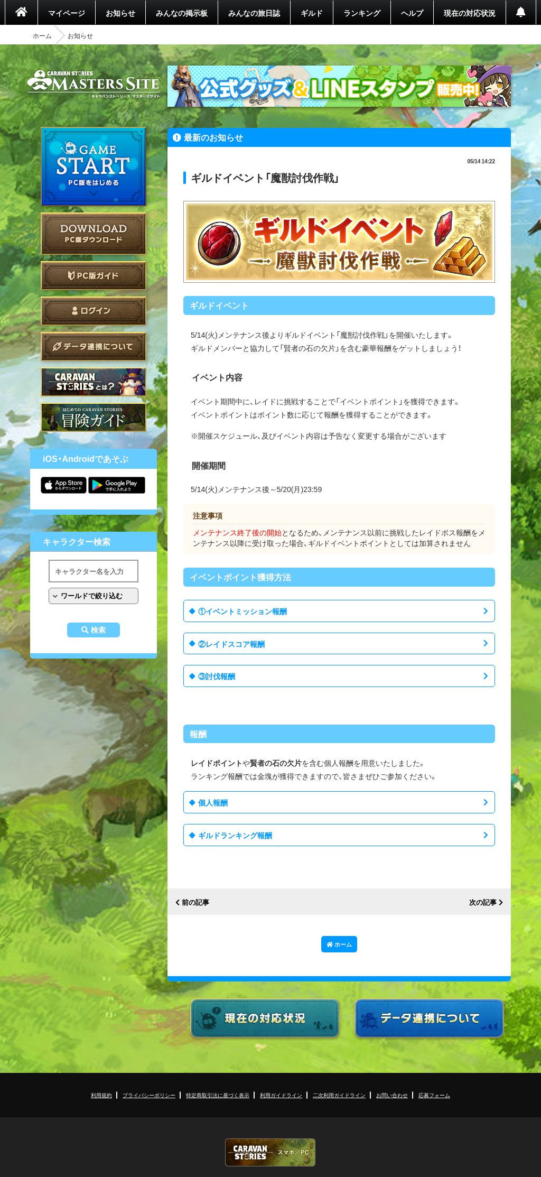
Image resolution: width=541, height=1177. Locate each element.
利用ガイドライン (281, 1095)
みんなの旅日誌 (254, 12)
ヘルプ (412, 12)
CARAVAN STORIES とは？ (93, 381)
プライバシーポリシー (149, 1095)
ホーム (42, 35)
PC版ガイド (93, 275)
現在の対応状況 (470, 12)
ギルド (312, 12)
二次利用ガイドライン (339, 1095)
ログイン (93, 311)
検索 (98, 630)
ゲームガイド (93, 417)
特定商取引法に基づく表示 (217, 1095)
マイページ (66, 12)
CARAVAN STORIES (270, 1152)
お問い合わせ (392, 1095)
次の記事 (483, 902)
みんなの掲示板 (182, 12)
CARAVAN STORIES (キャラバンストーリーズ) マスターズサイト (93, 84)
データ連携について (93, 346)
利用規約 (101, 1095)
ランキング (361, 12)
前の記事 (195, 902)
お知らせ (120, 12)
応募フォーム (434, 1095)
